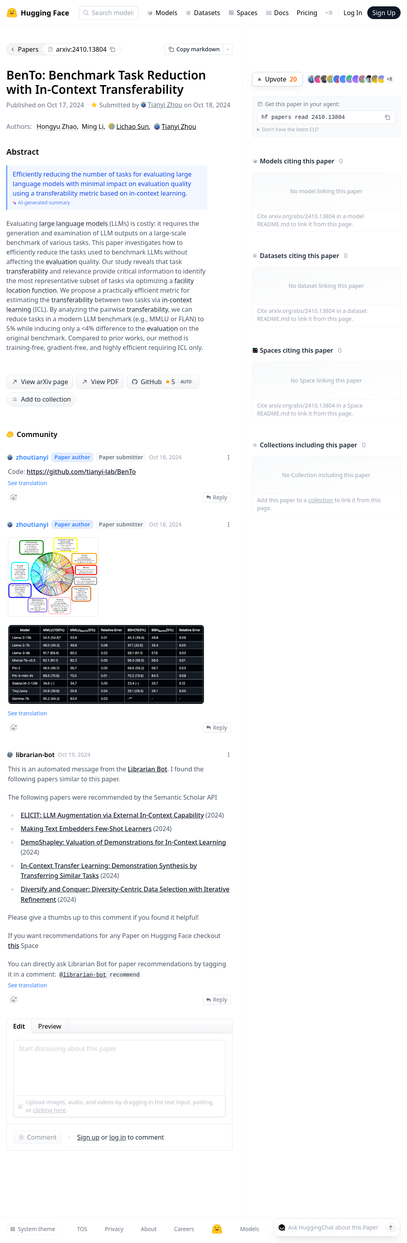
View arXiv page (39, 381)
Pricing (307, 12)
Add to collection (41, 399)
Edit (19, 1026)
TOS (82, 1229)
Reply (216, 497)
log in (117, 1137)
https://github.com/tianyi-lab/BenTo (81, 471)
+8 (389, 79)
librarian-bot (35, 754)
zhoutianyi (32, 457)
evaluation (61, 261)
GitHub (163, 381)
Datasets (202, 12)
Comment (37, 1137)
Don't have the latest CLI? (290, 129)
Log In (352, 12)
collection (320, 500)
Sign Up (383, 12)
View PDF (99, 381)
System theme (32, 1229)
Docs (277, 12)
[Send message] (390, 1227)
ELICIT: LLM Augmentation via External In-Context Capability (112, 815)
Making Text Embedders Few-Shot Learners (86, 828)
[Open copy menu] (228, 49)
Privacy (114, 1229)
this (13, 945)
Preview (49, 1026)
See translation (27, 483)
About (149, 1229)
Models (162, 12)
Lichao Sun (132, 126)
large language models (73, 223)
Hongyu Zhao (57, 126)
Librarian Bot (147, 769)
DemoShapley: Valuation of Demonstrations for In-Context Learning (123, 842)
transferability (27, 271)
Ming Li (93, 126)
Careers (184, 1229)
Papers (24, 49)
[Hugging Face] (217, 1229)
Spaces (243, 12)
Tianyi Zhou (161, 104)
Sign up (88, 1137)
